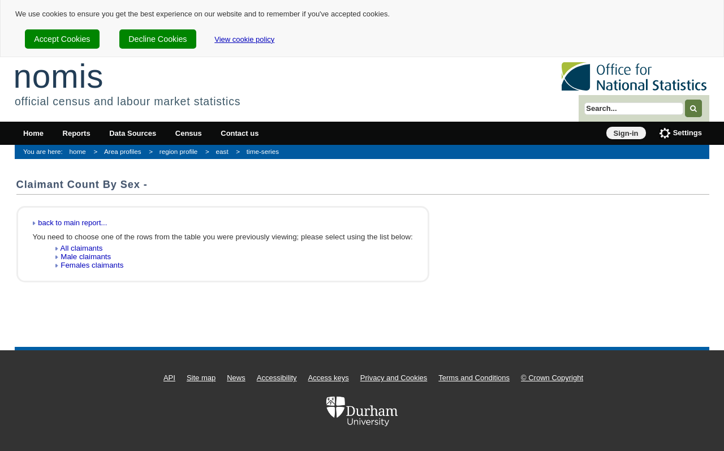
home (78, 151)
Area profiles (122, 151)
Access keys (328, 377)
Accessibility (277, 377)
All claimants (82, 248)
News (236, 377)
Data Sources (132, 133)
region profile (179, 151)
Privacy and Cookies (394, 377)
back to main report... (72, 222)
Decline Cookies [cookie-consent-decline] (157, 39)
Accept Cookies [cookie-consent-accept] (62, 39)
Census (188, 133)
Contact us (239, 133)
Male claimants (86, 256)
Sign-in (626, 133)
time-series (263, 151)
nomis (58, 76)
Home (33, 133)
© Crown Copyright (552, 377)
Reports (76, 133)
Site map (201, 377)
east (222, 151)
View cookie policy (244, 39)
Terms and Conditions (474, 377)
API (169, 377)
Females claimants (92, 265)
